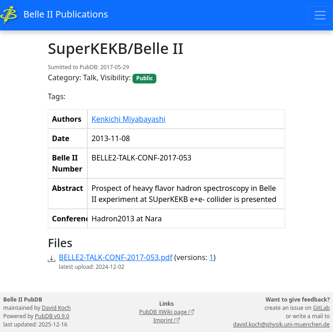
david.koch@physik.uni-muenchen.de (281, 324)
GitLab (321, 308)
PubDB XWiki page (166, 312)
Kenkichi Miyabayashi (129, 119)
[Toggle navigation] (320, 15)
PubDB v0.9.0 (52, 316)
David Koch (56, 308)
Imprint (166, 320)
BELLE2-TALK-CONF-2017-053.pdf (115, 257)
